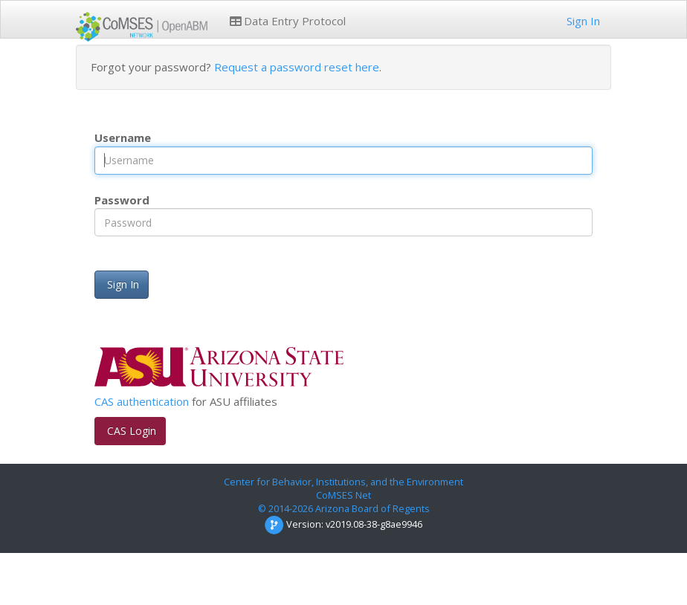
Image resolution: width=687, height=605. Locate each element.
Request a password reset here (296, 66)
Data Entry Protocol (288, 20)
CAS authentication (141, 401)
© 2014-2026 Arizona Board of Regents (344, 508)
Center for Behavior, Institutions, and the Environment (343, 481)
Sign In (582, 20)
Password (121, 199)
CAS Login (130, 431)
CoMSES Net (343, 495)
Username (122, 137)
